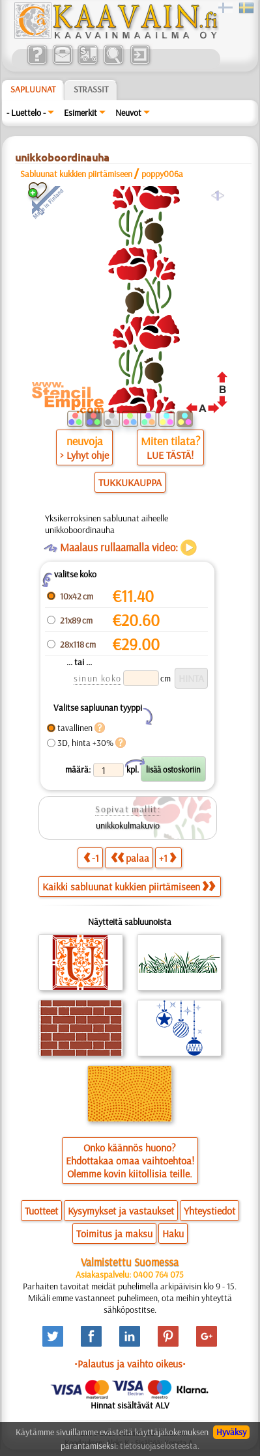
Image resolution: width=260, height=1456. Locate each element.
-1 (91, 857)
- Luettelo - (26, 112)
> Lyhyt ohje (84, 454)
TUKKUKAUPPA (130, 482)
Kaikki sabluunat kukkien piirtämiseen (128, 886)
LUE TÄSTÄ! (170, 454)
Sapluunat (32, 89)
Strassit (91, 89)
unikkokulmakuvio (128, 825)
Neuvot (128, 112)
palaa (130, 857)
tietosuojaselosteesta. (159, 1445)
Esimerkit (80, 112)
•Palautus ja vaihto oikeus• (130, 1363)
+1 (167, 857)
